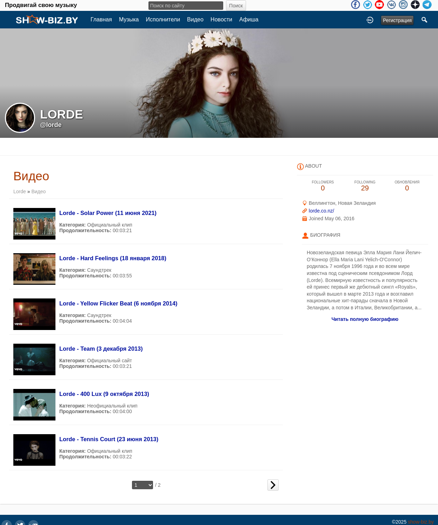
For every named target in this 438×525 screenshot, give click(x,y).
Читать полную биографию (364, 319)
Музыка (129, 19)
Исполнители (163, 19)
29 (365, 186)
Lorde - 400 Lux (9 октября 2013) (104, 394)
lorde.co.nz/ (321, 211)
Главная (101, 19)
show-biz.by (421, 522)
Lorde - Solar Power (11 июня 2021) (108, 213)
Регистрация (397, 20)
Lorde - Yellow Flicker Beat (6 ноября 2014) (118, 303)
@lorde (51, 124)
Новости (221, 19)
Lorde (19, 191)
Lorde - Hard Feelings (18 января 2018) (112, 258)
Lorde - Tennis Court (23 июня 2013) (108, 439)
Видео (195, 19)
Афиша (249, 19)
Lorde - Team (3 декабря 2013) (101, 348)
